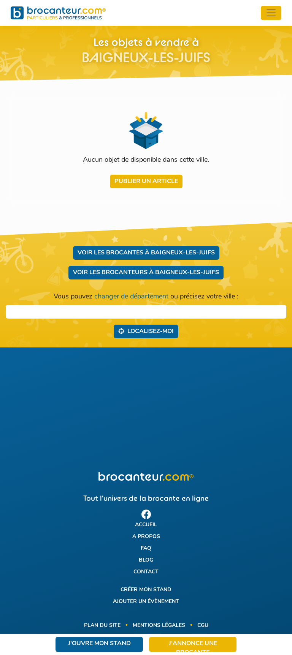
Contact (146, 572)
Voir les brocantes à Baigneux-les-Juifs (146, 253)
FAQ (146, 548)
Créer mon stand (146, 590)
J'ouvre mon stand (99, 644)
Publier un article (146, 181)
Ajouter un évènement (146, 601)
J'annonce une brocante (193, 646)
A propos (146, 537)
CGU (202, 625)
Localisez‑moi (145, 331)
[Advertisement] (146, 410)
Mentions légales (159, 625)
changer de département (131, 296)
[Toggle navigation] (271, 13)
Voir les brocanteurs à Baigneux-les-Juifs (146, 273)
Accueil (146, 525)
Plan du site (102, 625)
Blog (146, 560)
